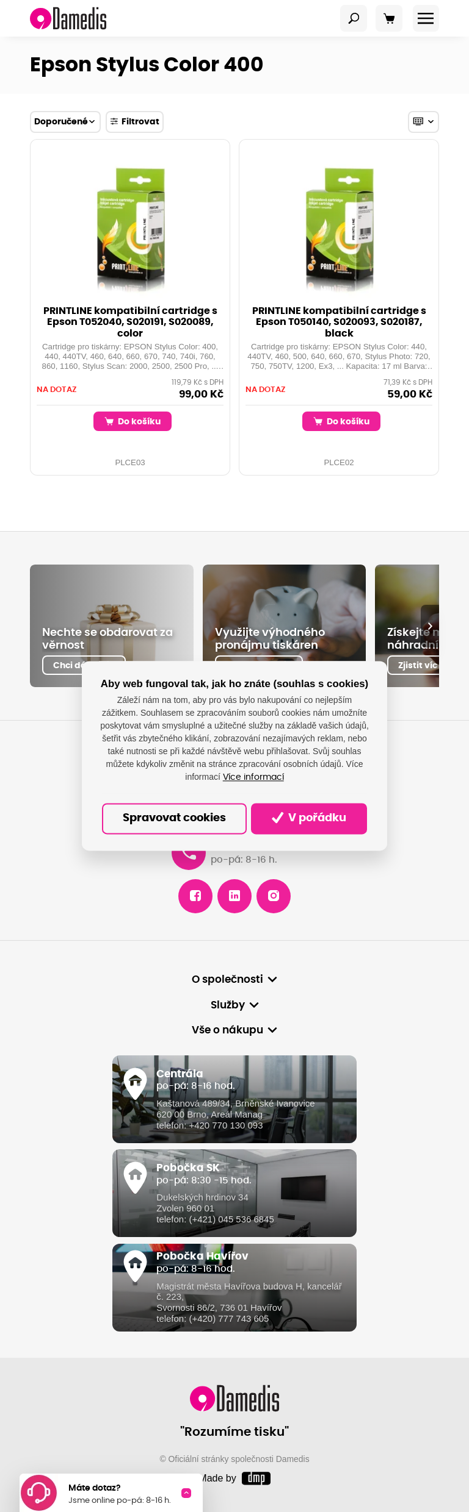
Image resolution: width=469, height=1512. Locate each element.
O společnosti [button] (227, 980)
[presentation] (430, 626)
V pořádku (309, 818)
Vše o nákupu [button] (227, 1030)
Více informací (253, 777)
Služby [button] (228, 1005)
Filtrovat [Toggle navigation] (134, 121)
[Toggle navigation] (353, 18)
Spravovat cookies (174, 818)
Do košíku (132, 421)
